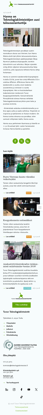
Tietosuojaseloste (21, 407)
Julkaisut (9, 329)
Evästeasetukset (21, 411)
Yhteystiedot (10, 323)
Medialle (9, 326)
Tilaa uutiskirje (21, 305)
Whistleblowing (12, 335)
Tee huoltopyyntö (12, 383)
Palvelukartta (11, 332)
